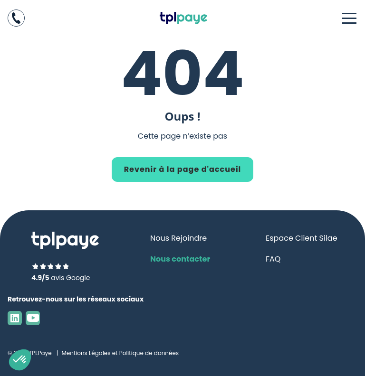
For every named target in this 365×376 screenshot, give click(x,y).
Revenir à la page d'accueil (182, 169)
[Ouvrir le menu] (349, 18)
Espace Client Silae (301, 238)
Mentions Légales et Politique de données (120, 353)
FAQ (273, 259)
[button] (20, 359)
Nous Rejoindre (178, 238)
